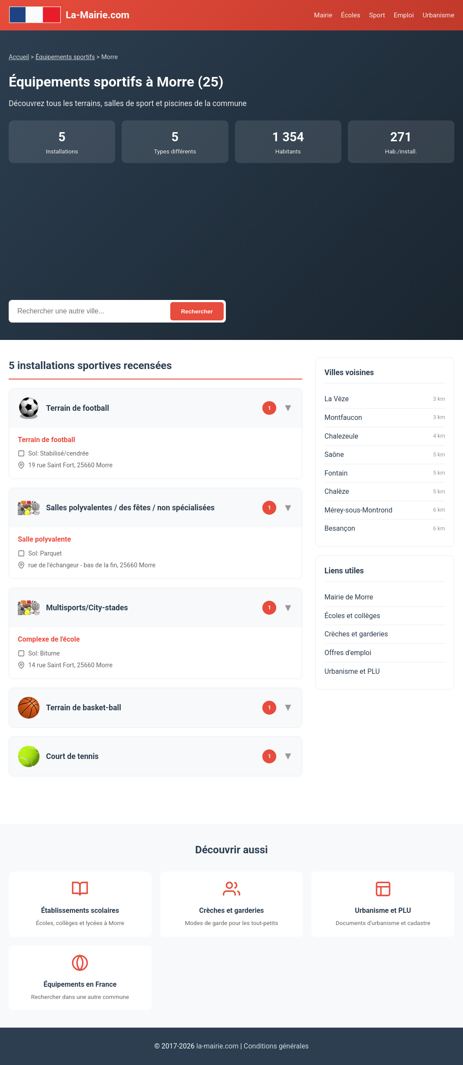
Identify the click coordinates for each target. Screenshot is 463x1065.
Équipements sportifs (65, 57)
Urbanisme (438, 15)
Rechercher (197, 311)
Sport (377, 15)
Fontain (384, 473)
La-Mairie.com (69, 15)
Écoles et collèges (352, 616)
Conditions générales (276, 1046)
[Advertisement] (231, 228)
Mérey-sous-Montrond (384, 510)
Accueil (19, 57)
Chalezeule (384, 436)
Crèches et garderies (356, 634)
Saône (384, 454)
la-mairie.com (217, 1046)
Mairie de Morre (348, 597)
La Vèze (384, 399)
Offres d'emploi (347, 653)
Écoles (350, 15)
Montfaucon (384, 417)
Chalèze (384, 491)
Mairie (323, 15)
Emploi (404, 15)
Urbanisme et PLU (352, 671)
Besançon (384, 528)
